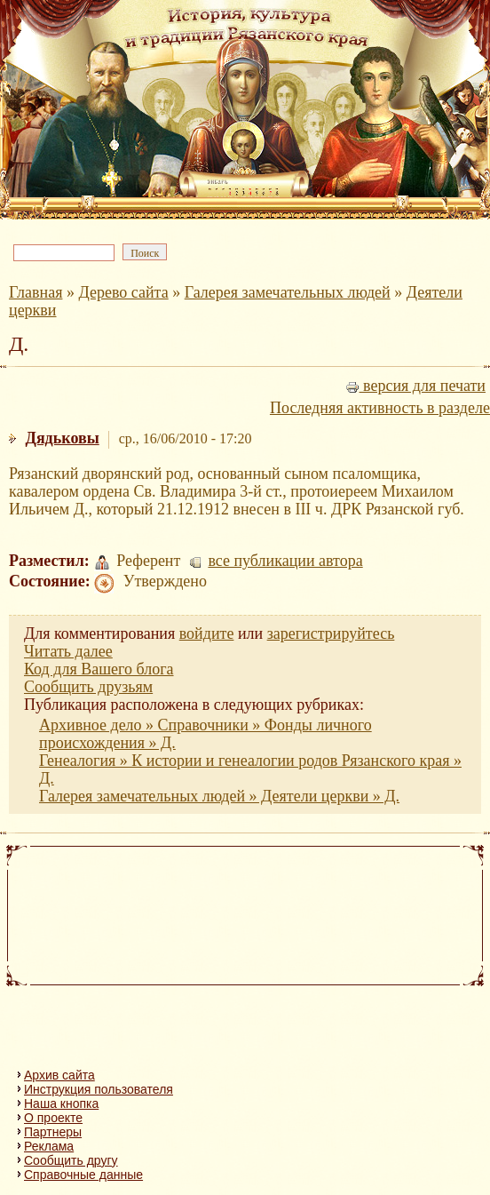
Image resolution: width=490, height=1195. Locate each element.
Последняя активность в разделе (380, 408)
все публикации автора (285, 561)
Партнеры (53, 1132)
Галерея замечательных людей (288, 292)
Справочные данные (83, 1174)
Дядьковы (62, 438)
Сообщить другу (71, 1160)
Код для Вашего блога (99, 669)
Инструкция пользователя (98, 1089)
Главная (35, 292)
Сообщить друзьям (88, 687)
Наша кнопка (61, 1103)
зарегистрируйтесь (331, 633)
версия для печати (415, 385)
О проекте (53, 1118)
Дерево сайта (123, 292)
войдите (206, 633)
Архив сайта (59, 1075)
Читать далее (68, 651)
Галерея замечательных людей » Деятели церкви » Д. (219, 796)
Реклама (49, 1146)
